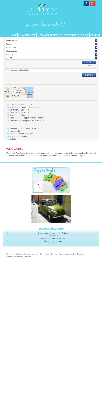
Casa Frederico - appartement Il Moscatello (27, 118)
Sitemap (80, 254)
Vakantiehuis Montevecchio (21, 105)
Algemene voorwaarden (67, 254)
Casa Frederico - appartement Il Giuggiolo (27, 120)
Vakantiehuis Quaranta (19, 115)
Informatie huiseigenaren (15, 256)
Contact (95, 35)
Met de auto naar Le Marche (21, 134)
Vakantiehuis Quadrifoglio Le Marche (25, 107)
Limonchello (15, 131)
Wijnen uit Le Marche (18, 136)
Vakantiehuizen (27, 35)
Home (14, 35)
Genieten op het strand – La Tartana (25, 128)
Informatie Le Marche (49, 35)
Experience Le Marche (76, 35)
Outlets (13, 139)
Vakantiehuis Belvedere (19, 110)
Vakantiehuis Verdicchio (19, 112)
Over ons (54, 254)
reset (89, 65)
